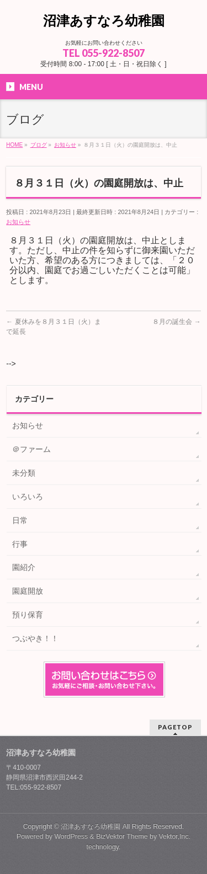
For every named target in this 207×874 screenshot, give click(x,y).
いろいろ (27, 496)
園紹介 (23, 567)
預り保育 (27, 614)
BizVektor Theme (122, 836)
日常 (20, 520)
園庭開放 (27, 591)
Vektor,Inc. (175, 836)
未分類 (23, 472)
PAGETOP (175, 727)
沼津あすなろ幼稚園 (103, 20)
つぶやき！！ (35, 638)
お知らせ (18, 221)
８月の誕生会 (176, 322)
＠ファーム (31, 449)
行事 (20, 544)
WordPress (71, 836)
